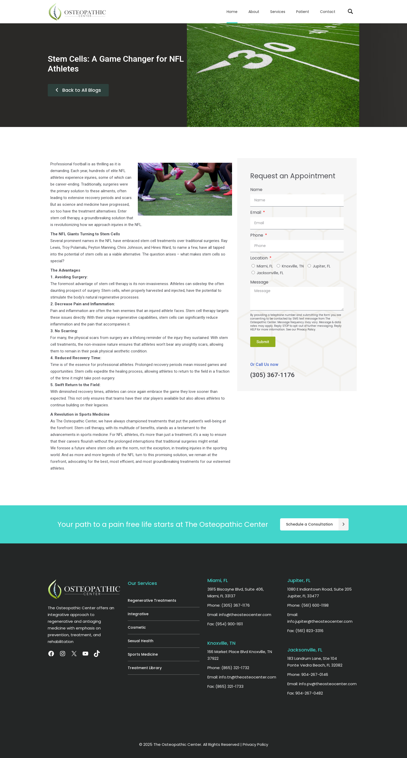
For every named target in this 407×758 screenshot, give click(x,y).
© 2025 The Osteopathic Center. (171, 744)
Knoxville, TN (293, 266)
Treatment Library (145, 667)
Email (256, 212)
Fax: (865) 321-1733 (225, 686)
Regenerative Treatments (152, 600)
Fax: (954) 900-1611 (225, 624)
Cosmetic (137, 627)
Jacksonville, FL (270, 272)
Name (256, 190)
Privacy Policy (306, 329)
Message (259, 282)
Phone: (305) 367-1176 (228, 605)
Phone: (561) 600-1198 (308, 605)
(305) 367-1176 (272, 375)
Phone (257, 235)
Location (259, 258)
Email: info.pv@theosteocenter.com (322, 683)
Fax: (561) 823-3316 (305, 630)
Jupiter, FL (321, 266)
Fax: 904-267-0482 (305, 693)
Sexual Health (140, 640)
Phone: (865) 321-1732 (228, 667)
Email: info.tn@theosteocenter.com (241, 677)
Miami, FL (265, 266)
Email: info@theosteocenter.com (239, 614)
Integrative (138, 614)
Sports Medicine (143, 654)
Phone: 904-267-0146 (307, 674)
